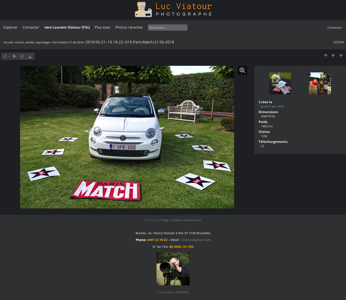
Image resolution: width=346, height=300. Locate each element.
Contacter (31, 27)
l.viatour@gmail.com (195, 240)
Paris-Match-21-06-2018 (68, 42)
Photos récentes (129, 27)
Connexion (334, 27)
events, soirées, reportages (33, 42)
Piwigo (165, 220)
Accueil (8, 42)
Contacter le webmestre (186, 220)
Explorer (11, 27)
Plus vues (102, 27)
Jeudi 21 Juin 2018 (272, 106)
